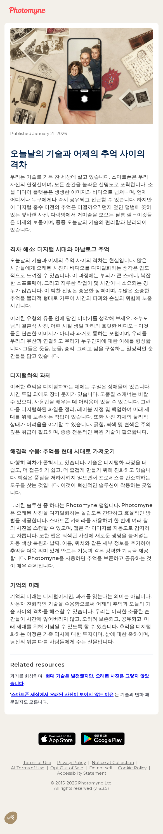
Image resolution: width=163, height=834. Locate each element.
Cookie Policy (132, 767)
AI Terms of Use (27, 767)
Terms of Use (37, 762)
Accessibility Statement (81, 773)
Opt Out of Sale (66, 767)
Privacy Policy (71, 762)
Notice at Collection (113, 762)
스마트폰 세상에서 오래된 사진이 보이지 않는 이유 (62, 694)
